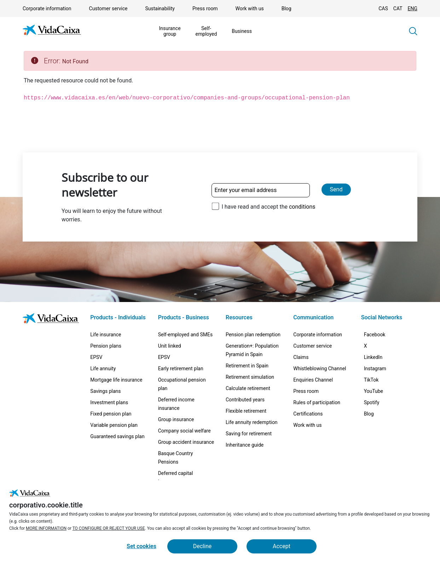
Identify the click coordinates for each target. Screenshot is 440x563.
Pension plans (105, 346)
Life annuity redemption (252, 422)
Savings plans (105, 391)
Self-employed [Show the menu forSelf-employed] (206, 31)
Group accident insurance (186, 442)
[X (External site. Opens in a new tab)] (369, 354)
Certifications (308, 414)
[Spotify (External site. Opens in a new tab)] (376, 437)
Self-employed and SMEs (185, 334)
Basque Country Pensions (175, 458)
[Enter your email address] (261, 190)
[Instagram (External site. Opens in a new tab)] (379, 387)
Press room (205, 8)
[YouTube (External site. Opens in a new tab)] (377, 420)
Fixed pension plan (110, 414)
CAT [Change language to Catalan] (398, 8)
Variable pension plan (114, 425)
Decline (202, 546)
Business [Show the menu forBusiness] (242, 31)
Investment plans (109, 402)
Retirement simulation (250, 377)
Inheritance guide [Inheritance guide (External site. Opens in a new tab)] (245, 445)
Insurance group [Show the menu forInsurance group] (170, 31)
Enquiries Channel (313, 380)
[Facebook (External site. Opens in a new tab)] (379, 337)
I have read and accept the (268, 206)
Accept (281, 546)
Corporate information (47, 8)
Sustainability (159, 8)
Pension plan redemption (253, 334)
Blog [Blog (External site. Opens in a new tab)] (286, 8)
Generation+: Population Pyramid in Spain (252, 350)
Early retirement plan (180, 368)
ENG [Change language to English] (412, 8)
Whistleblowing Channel (319, 368)
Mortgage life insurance (116, 380)
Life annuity (103, 368)
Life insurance (105, 334)
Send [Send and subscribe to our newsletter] (336, 189)
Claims (300, 357)
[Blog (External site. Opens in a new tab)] (373, 453)
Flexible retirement (246, 411)
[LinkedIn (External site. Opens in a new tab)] (377, 370)
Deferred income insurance (176, 404)
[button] (413, 31)
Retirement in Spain (247, 365)
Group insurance (176, 419)
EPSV (96, 357)
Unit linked (169, 346)
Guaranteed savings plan (117, 436)
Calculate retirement (248, 388)
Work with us (250, 8)
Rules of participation (316, 402)
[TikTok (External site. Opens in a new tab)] (375, 404)
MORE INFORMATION (46, 528)
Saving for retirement (249, 433)
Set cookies (141, 546)
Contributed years (245, 399)
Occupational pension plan (182, 384)
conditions (302, 206)
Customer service (108, 8)
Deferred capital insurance (175, 477)
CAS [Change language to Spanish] (383, 8)
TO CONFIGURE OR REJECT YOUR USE (109, 528)
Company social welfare (184, 431)
